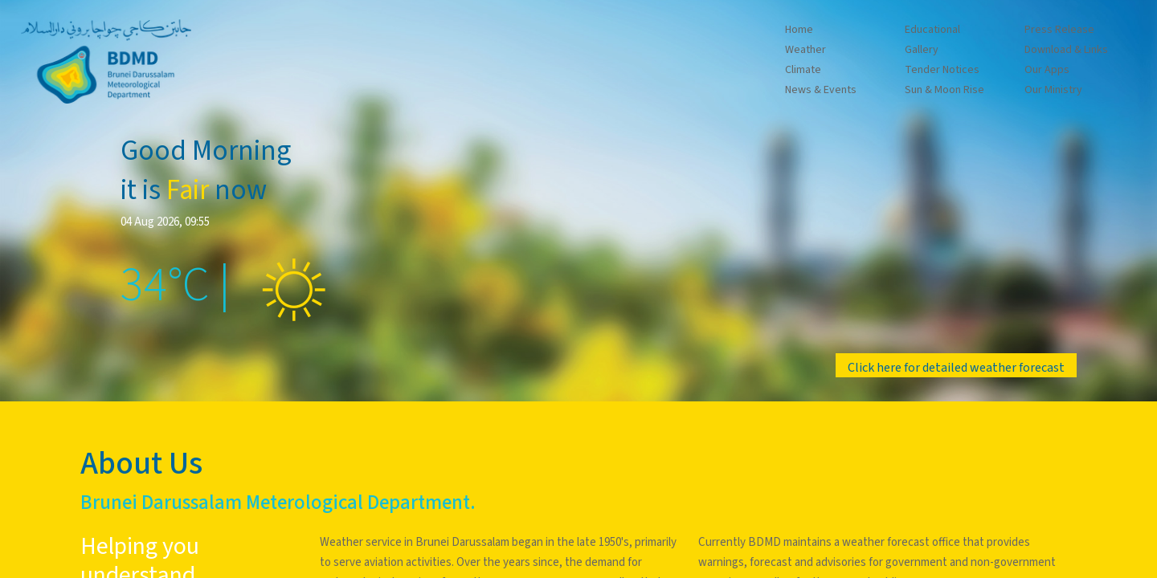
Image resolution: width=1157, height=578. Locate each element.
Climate (803, 70)
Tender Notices (942, 70)
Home (799, 30)
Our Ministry (1053, 90)
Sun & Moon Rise (944, 90)
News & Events (821, 90)
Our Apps (1046, 70)
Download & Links (1066, 50)
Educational (932, 30)
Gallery (921, 50)
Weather (805, 50)
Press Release (1059, 30)
